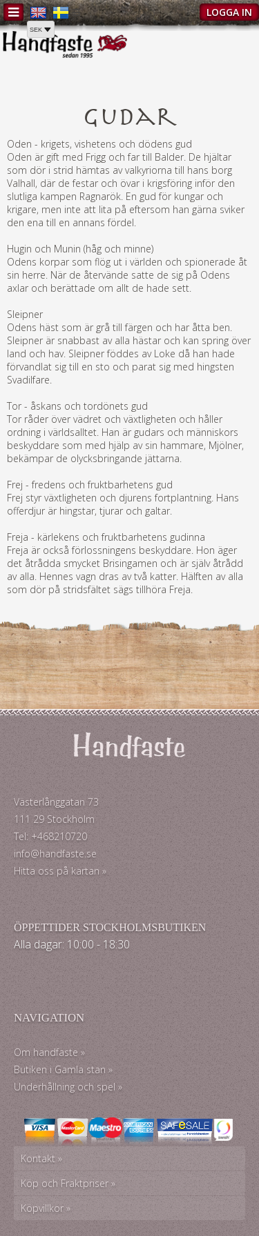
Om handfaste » (49, 1052)
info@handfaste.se (55, 853)
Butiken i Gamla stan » (63, 1069)
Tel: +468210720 (50, 836)
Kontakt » (41, 1158)
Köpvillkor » (45, 1208)
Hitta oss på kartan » (60, 870)
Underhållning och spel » (68, 1086)
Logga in (229, 12)
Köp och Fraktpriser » (68, 1183)
